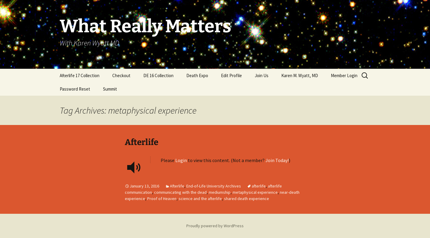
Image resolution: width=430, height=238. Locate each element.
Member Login (344, 75)
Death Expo (197, 75)
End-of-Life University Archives (213, 186)
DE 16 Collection (158, 75)
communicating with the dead (180, 192)
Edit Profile (231, 75)
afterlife (259, 186)
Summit (110, 89)
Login (181, 160)
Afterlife (141, 142)
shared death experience (246, 198)
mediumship (220, 192)
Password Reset (75, 89)
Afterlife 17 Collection (79, 75)
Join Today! (277, 160)
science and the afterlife (200, 198)
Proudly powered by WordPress (215, 225)
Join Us (261, 75)
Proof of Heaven (161, 198)
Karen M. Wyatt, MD (299, 75)
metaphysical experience (255, 192)
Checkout (121, 75)
